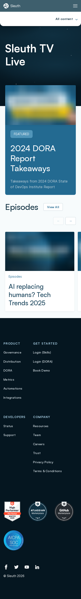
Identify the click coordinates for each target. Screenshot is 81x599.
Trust (37, 453)
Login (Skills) (42, 352)
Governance (12, 352)
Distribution (12, 361)
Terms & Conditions (47, 471)
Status (8, 426)
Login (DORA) (42, 361)
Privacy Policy (43, 462)
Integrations (12, 397)
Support (9, 435)
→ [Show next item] (70, 221)
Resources (41, 426)
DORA (7, 370)
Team (37, 435)
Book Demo (41, 370)
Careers (38, 444)
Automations (12, 388)
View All (53, 207)
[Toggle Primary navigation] (75, 6)
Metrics (8, 379)
